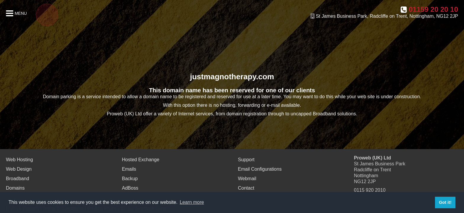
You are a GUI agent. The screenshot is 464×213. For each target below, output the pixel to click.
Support (246, 159)
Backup (130, 178)
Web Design (19, 169)
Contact (246, 188)
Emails (129, 169)
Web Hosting (19, 159)
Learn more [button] (192, 202)
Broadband (17, 178)
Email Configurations (260, 169)
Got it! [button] (445, 202)
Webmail (247, 178)
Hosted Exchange (140, 159)
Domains (15, 188)
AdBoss (130, 188)
